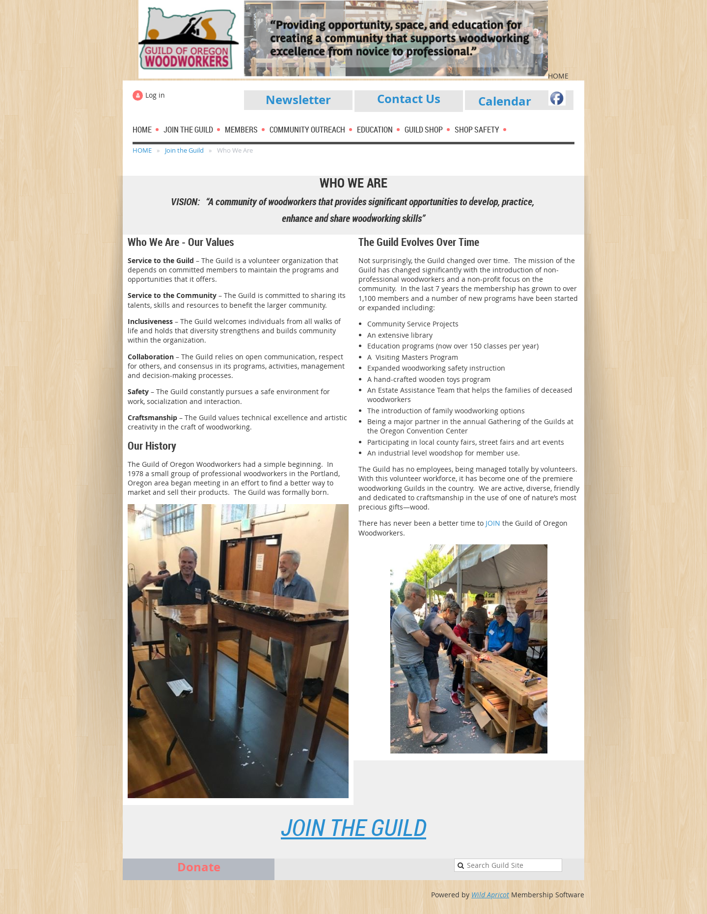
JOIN (494, 523)
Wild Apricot (490, 894)
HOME (142, 150)
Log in (155, 95)
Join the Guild (184, 150)
